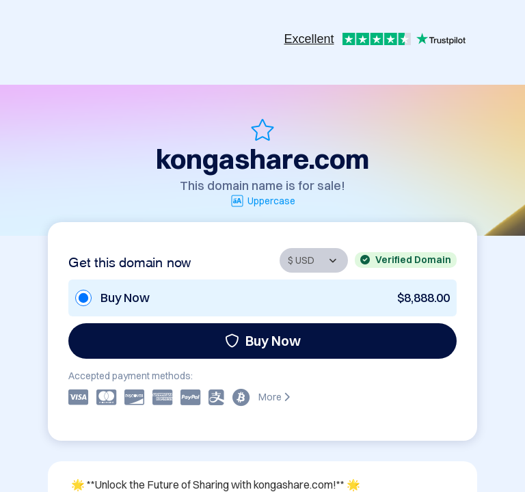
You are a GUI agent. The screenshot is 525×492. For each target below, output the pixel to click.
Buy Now (263, 340)
